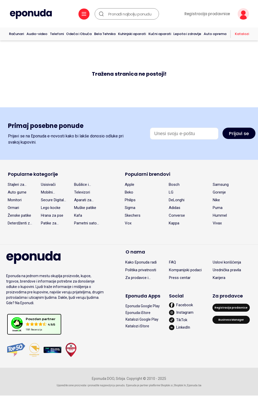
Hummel (220, 215)
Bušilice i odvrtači (81, 185)
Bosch (174, 184)
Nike (216, 200)
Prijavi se (239, 133)
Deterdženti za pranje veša (20, 224)
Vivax (217, 223)
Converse (177, 215)
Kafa (78, 215)
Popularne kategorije (33, 174)
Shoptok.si (167, 385)
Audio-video (36, 33)
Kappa (174, 223)
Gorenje (219, 192)
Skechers (132, 215)
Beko (129, 192)
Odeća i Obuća (79, 33)
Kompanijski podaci (185, 270)
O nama (135, 252)
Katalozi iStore (137, 326)
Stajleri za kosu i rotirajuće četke (16, 185)
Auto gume (17, 192)
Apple (129, 184)
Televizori (82, 192)
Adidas (174, 207)
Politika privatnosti (140, 270)
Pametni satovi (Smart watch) (86, 224)
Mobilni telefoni (47, 193)
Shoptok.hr (180, 385)
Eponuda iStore (138, 313)
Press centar (180, 277)
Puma (218, 207)
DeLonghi (176, 200)
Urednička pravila (227, 270)
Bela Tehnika (104, 33)
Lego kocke (50, 207)
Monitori (15, 200)
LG (171, 192)
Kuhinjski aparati (132, 33)
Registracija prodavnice (207, 14)
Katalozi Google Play (142, 319)
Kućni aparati (159, 33)
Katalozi (242, 33)
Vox (128, 223)
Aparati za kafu (82, 201)
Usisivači (48, 184)
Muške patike (85, 207)
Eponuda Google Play (143, 306)
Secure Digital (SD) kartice (52, 201)
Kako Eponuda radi (141, 262)
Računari (16, 33)
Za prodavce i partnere (136, 278)
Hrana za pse (52, 215)
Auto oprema (215, 33)
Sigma (130, 207)
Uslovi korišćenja (227, 262)
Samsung (221, 184)
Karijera (219, 277)
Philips (130, 200)
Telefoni (57, 33)
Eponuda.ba (194, 385)
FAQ (172, 262)
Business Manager (231, 320)
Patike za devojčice (49, 224)
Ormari (13, 207)
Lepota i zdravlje (187, 33)
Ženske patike (19, 215)
